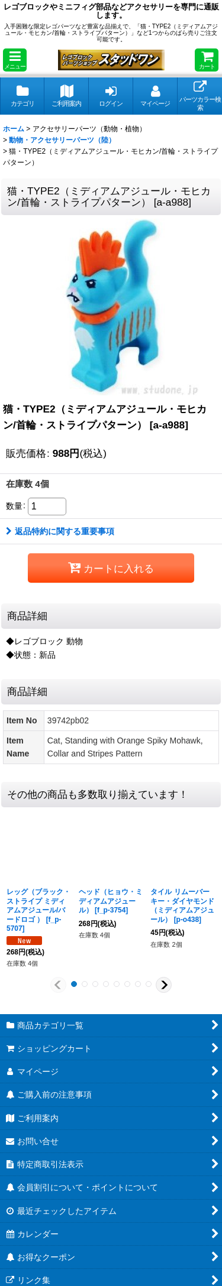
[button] (15, 60)
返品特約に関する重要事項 (60, 531)
